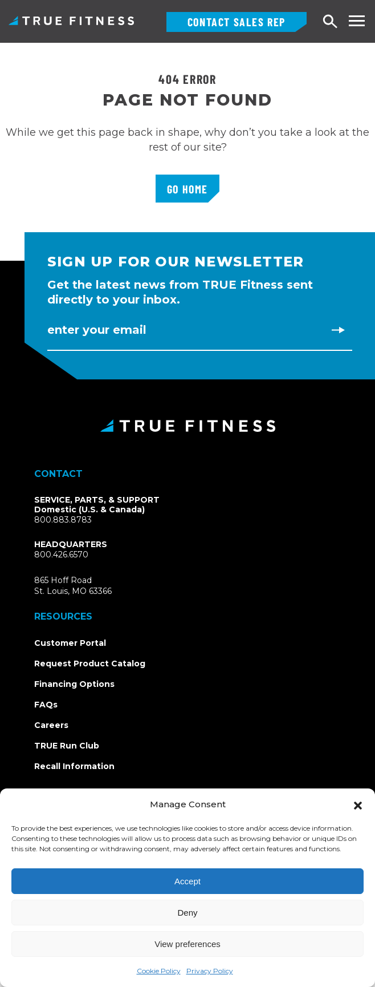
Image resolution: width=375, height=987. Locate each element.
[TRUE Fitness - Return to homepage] (187, 425)
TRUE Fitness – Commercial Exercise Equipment (71, 20)
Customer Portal (70, 643)
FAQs (46, 704)
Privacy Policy (209, 970)
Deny (187, 912)
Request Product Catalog (89, 663)
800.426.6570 (61, 554)
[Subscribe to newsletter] (338, 329)
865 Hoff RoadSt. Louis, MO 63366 (86, 586)
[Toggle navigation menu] (356, 21)
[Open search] (330, 22)
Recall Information (74, 766)
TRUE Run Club (66, 746)
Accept (187, 881)
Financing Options (74, 684)
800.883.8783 (63, 520)
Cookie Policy (159, 970)
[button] (358, 804)
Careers (51, 725)
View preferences (187, 944)
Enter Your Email (96, 329)
